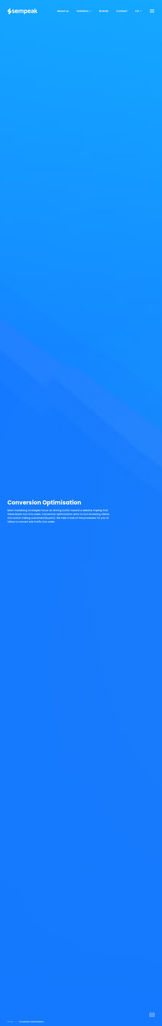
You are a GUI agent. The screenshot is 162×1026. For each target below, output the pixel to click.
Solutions (84, 11)
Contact (121, 11)
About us (63, 11)
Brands (103, 11)
